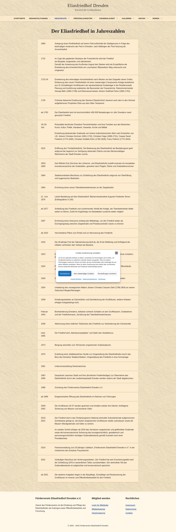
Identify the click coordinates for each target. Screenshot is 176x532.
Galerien (129, 18)
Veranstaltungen (41, 18)
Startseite (19, 18)
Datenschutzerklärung (90, 279)
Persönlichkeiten (85, 18)
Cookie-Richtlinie (76, 279)
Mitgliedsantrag (98, 509)
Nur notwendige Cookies (84, 273)
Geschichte (63, 18)
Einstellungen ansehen (107, 273)
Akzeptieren (65, 273)
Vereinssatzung (98, 513)
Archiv (144, 18)
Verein (158, 18)
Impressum (101, 279)
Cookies (129, 513)
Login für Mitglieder (100, 505)
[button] (116, 253)
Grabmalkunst (109, 18)
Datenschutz (131, 509)
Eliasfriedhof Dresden (88, 5)
